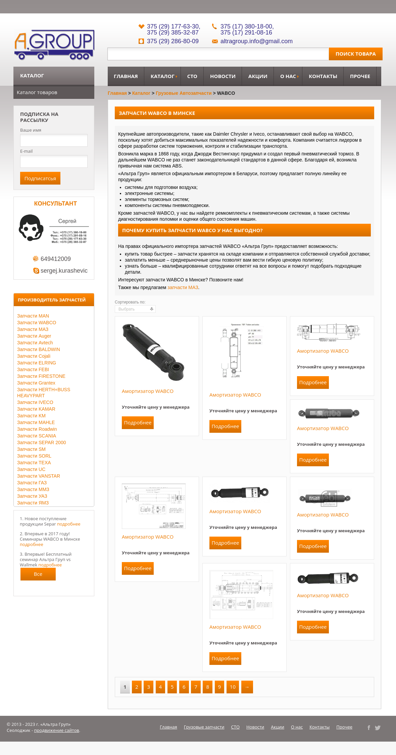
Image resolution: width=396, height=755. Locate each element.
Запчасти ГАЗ (32, 482)
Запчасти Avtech (35, 342)
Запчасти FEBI (33, 369)
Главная (126, 76)
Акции (257, 76)
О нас (288, 76)
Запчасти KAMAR (36, 409)
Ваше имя (30, 130)
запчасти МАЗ (182, 287)
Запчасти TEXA (34, 462)
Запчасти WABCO (36, 322)
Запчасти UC (31, 469)
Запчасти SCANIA (36, 435)
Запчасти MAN (33, 316)
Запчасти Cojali (33, 356)
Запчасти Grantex (36, 383)
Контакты (323, 76)
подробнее (69, 524)
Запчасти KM (31, 415)
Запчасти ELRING (36, 362)
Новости (223, 76)
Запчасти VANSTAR (38, 476)
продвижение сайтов (56, 730)
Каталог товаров (37, 92)
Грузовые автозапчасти (184, 93)
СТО (192, 76)
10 (233, 686)
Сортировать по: (130, 302)
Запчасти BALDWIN (38, 349)
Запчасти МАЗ (32, 329)
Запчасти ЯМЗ (33, 502)
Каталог (163, 76)
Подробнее (137, 422)
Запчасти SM (31, 449)
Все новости (38, 575)
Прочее (360, 76)
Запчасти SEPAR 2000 (41, 442)
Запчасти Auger (34, 336)
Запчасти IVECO (35, 402)
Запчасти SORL (34, 456)
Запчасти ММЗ (33, 489)
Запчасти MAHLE (36, 422)
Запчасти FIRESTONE (41, 376)
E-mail (26, 151)
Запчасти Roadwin (37, 429)
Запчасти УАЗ (32, 496)
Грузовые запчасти (204, 727)
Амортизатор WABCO (148, 391)
